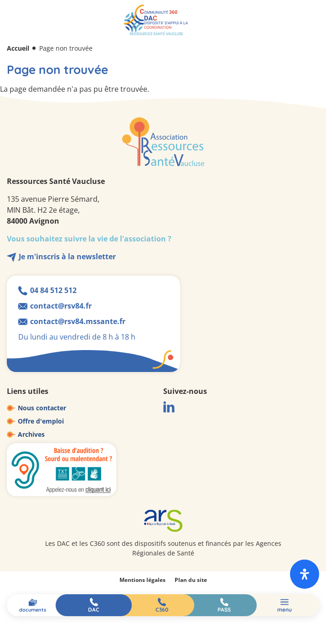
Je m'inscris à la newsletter (67, 256)
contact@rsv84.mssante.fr (77, 321)
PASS (224, 609)
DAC (93, 609)
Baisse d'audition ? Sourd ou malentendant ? (61, 469)
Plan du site (191, 580)
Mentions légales (142, 580)
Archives (31, 434)
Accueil (18, 48)
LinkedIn (169, 407)
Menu (284, 609)
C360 (161, 609)
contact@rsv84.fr (61, 306)
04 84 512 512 (53, 290)
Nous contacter (42, 407)
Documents (32, 610)
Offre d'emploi (41, 421)
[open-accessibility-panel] (304, 574)
